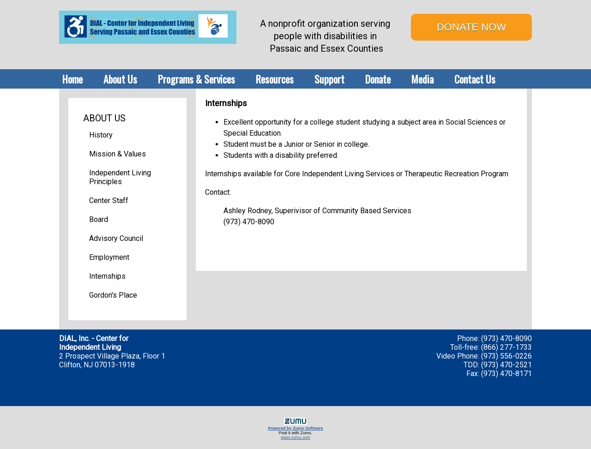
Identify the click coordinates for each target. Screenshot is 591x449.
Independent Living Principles (120, 177)
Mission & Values (117, 154)
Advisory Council (116, 238)
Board (98, 219)
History (101, 135)
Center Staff (108, 200)
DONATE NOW (471, 27)
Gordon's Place (113, 295)
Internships (107, 276)
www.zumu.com (295, 437)
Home (72, 79)
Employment (109, 257)
